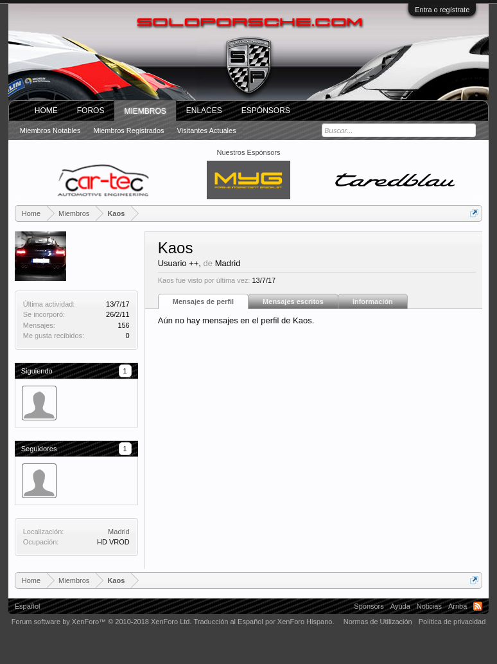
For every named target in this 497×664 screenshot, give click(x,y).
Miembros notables (50, 130)
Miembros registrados (129, 130)
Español (27, 606)
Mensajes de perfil (203, 301)
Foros (91, 110)
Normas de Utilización (378, 621)
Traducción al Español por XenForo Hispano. (263, 621)
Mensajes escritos (293, 301)
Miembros (145, 111)
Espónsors (265, 110)
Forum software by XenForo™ (102, 621)
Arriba (457, 606)
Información (373, 301)
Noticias (429, 606)
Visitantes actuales (206, 130)
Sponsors (368, 606)
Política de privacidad (452, 621)
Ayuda (400, 606)
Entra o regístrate (442, 9)
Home (46, 110)
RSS (477, 606)
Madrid (119, 531)
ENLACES (204, 110)
